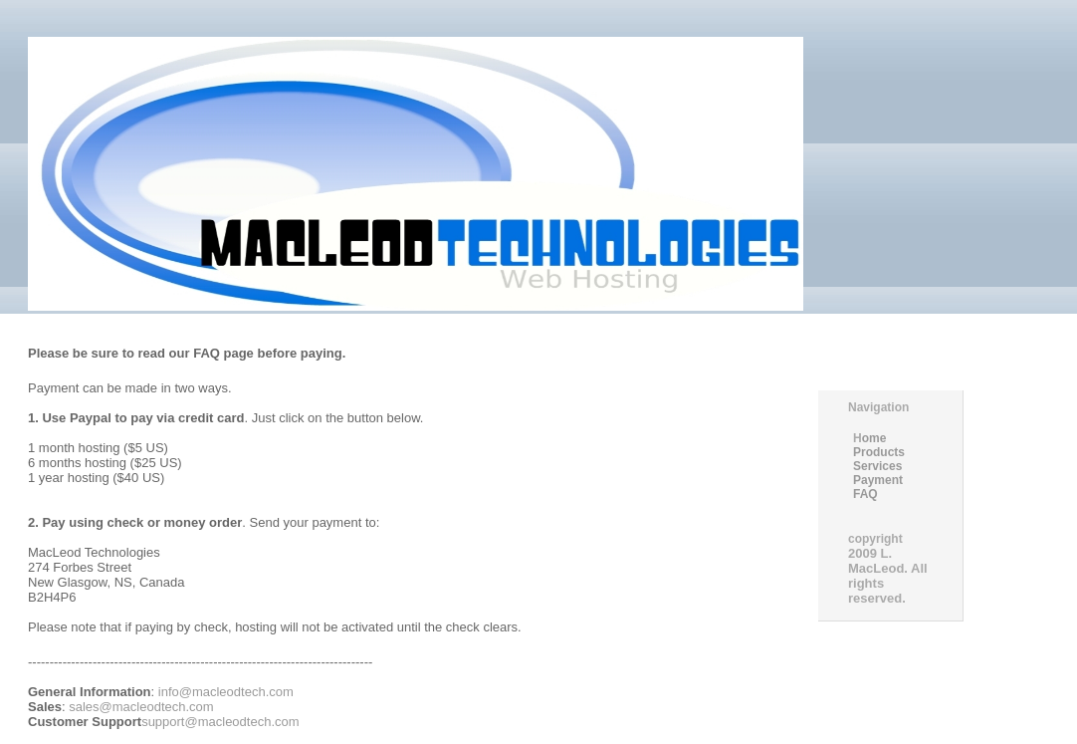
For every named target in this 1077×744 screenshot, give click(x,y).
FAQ (865, 494)
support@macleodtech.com (220, 721)
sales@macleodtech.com (141, 706)
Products (879, 452)
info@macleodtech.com (224, 691)
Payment (878, 480)
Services (877, 466)
